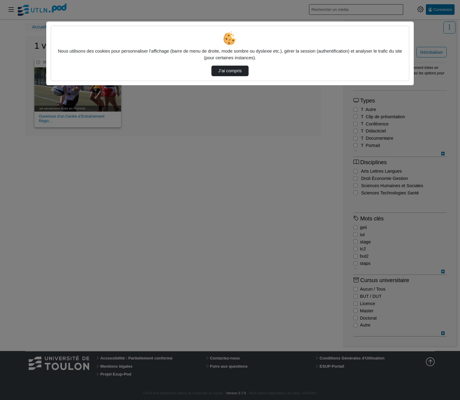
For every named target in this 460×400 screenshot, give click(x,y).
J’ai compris (230, 70)
